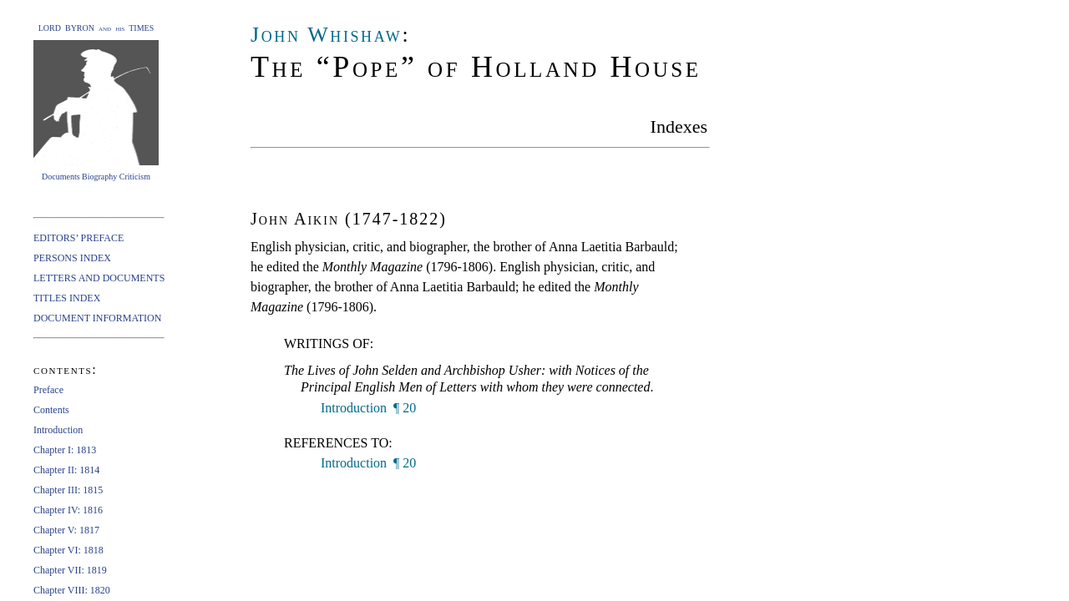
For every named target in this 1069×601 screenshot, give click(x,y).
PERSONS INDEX (72, 258)
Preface (48, 390)
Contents (51, 410)
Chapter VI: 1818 (68, 550)
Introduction (58, 430)
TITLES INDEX (66, 298)
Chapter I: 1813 (64, 450)
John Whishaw (326, 35)
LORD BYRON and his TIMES (96, 28)
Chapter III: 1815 (68, 490)
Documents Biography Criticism (96, 176)
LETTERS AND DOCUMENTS (99, 278)
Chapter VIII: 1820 (71, 590)
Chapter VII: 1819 (70, 570)
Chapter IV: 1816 (68, 510)
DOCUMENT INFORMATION (97, 318)
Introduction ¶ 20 (366, 408)
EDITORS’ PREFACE (78, 238)
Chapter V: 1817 (66, 530)
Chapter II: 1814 (66, 470)
